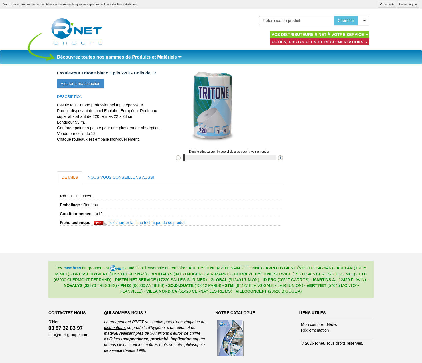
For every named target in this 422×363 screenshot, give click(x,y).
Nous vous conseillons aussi (121, 177)
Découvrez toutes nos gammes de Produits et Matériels (119, 57)
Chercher (346, 20)
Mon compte (312, 324)
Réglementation (315, 330)
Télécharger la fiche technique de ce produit (146, 222)
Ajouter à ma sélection (80, 83)
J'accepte (388, 4)
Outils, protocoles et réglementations (320, 42)
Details (70, 177)
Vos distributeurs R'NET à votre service (320, 34)
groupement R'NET (126, 322)
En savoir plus (408, 4)
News (332, 324)
